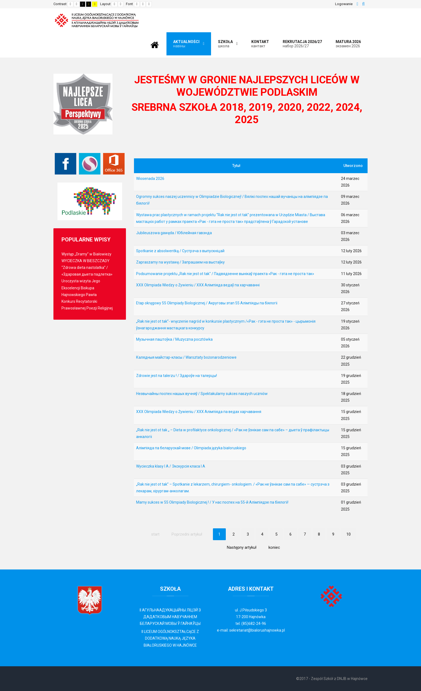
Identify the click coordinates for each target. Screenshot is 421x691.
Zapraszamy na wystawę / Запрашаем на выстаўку (180, 262)
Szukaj (363, 4)
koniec (274, 547)
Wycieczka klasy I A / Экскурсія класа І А (170, 466)
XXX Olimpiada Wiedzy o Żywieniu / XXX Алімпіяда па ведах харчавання (198, 411)
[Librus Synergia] (89, 163)
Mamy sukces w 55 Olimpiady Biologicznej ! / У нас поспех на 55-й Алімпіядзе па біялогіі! (212, 502)
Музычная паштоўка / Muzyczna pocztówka (174, 339)
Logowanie (344, 4)
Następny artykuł (241, 547)
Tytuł (236, 165)
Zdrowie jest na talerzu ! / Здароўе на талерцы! (176, 375)
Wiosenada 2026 (150, 178)
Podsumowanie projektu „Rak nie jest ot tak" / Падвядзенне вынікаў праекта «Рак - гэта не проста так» (225, 274)
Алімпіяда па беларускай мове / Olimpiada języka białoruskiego (191, 448)
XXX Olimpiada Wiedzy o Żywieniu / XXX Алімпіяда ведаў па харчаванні (198, 285)
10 (348, 534)
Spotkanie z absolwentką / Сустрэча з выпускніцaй (180, 251)
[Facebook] (65, 163)
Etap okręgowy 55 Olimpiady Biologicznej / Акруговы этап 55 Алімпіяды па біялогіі (206, 303)
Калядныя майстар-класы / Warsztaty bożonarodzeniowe (186, 357)
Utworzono (353, 165)
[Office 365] (114, 163)
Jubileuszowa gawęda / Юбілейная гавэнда (174, 233)
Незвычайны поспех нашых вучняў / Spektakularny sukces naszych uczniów (202, 393)
